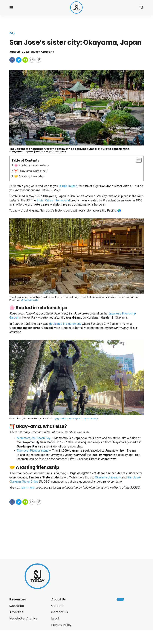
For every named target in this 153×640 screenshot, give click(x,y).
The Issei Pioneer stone (32, 450)
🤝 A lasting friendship (29, 176)
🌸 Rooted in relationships (31, 165)
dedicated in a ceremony (65, 324)
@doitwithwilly (29, 300)
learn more (28, 487)
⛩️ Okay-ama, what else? (30, 171)
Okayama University (108, 477)
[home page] (76, 7)
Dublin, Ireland (68, 186)
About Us (58, 599)
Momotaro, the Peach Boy (34, 438)
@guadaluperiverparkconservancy (76, 418)
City (12, 33)
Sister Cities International (53, 200)
